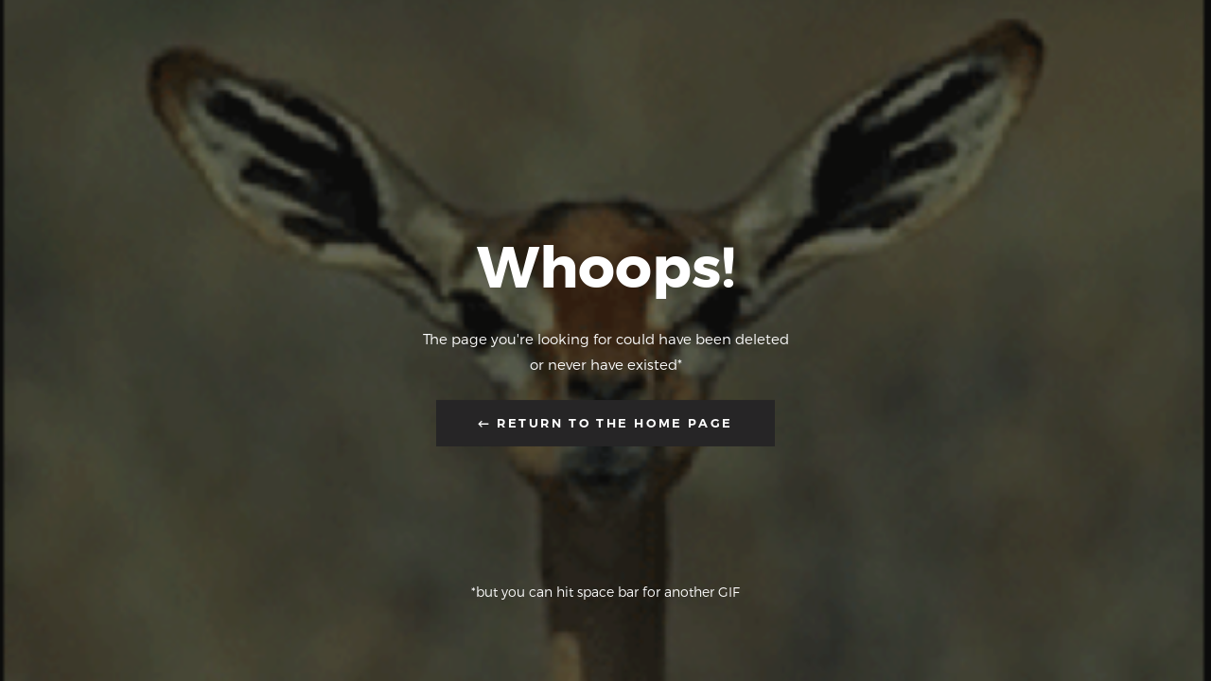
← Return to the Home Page (605, 422)
